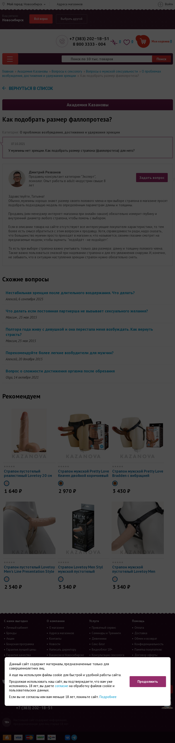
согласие (61, 686)
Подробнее (108, 697)
